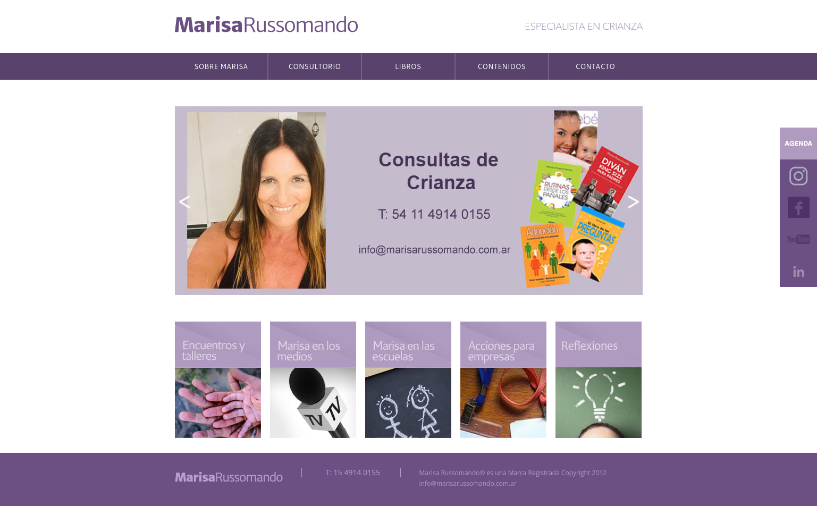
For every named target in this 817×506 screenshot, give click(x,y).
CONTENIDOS (501, 66)
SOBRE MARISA (221, 66)
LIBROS (408, 66)
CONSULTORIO (314, 66)
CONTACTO (595, 66)
